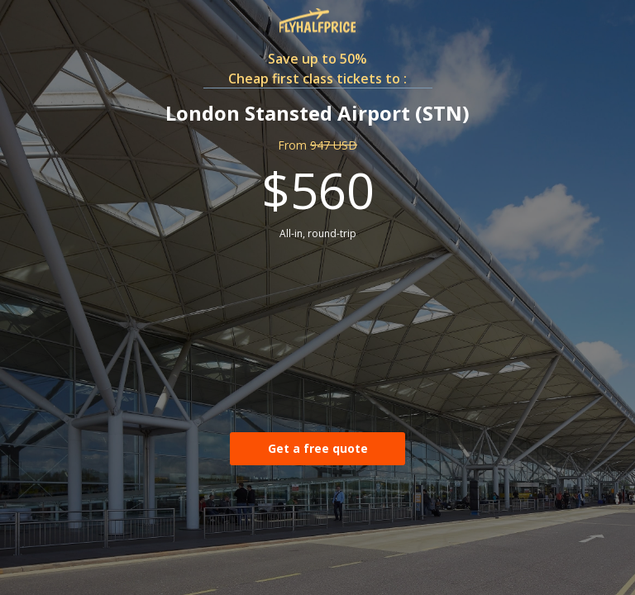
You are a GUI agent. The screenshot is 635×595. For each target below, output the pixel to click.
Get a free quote (318, 448)
